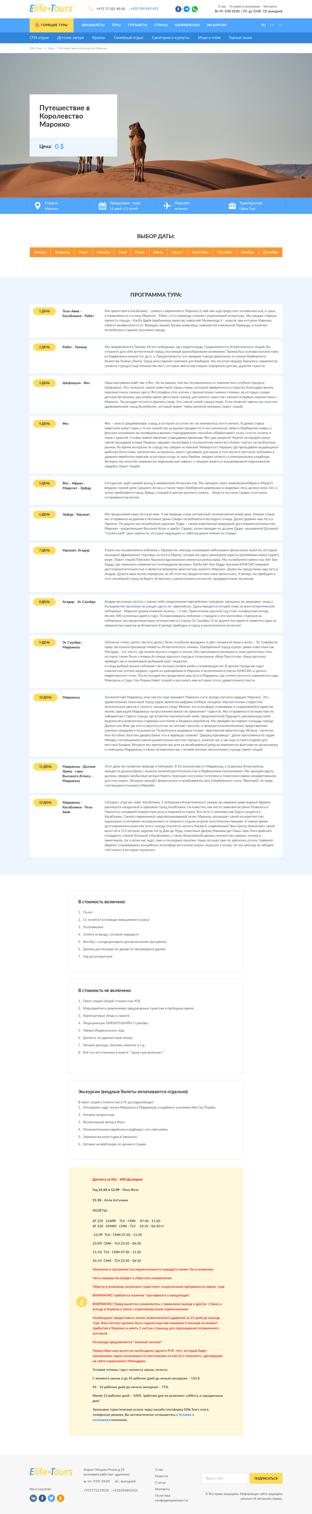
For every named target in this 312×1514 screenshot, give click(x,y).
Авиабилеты (93, 25)
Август (177, 252)
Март (83, 252)
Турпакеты (137, 25)
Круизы (98, 38)
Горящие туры (51, 25)
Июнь (140, 252)
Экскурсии (216, 25)
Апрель (103, 252)
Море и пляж (209, 38)
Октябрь (225, 252)
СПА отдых (39, 38)
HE (280, 25)
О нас (222, 6)
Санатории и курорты (170, 38)
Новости (161, 1476)
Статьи (160, 1482)
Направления (187, 25)
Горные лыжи (240, 38)
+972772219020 (96, 1490)
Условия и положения (244, 6)
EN (272, 25)
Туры (116, 25)
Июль (158, 252)
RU (264, 25)
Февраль (62, 252)
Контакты (270, 6)
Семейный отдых (128, 38)
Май (122, 252)
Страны (161, 25)
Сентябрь (200, 252)
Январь (40, 252)
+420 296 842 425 (144, 8)
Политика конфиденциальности (171, 1498)
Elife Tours (36, 48)
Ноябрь (247, 252)
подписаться (266, 1478)
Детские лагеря (70, 38)
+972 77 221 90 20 (110, 9)
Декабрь (270, 252)
